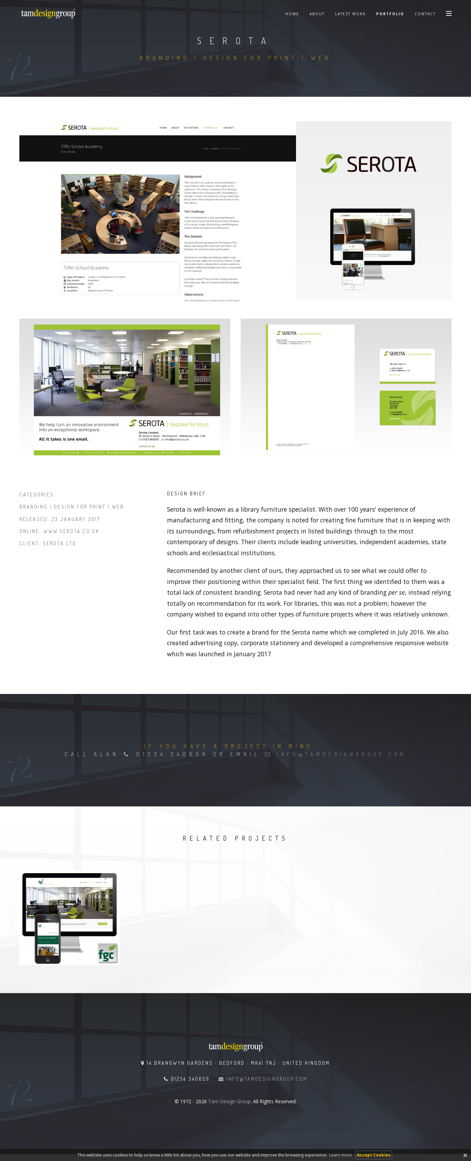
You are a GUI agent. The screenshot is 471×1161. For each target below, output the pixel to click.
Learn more (340, 1155)
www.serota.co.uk (71, 531)
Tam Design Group (229, 1101)
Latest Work (350, 13)
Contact (425, 13)
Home (292, 13)
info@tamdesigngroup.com (336, 754)
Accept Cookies (374, 1155)
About (317, 13)
